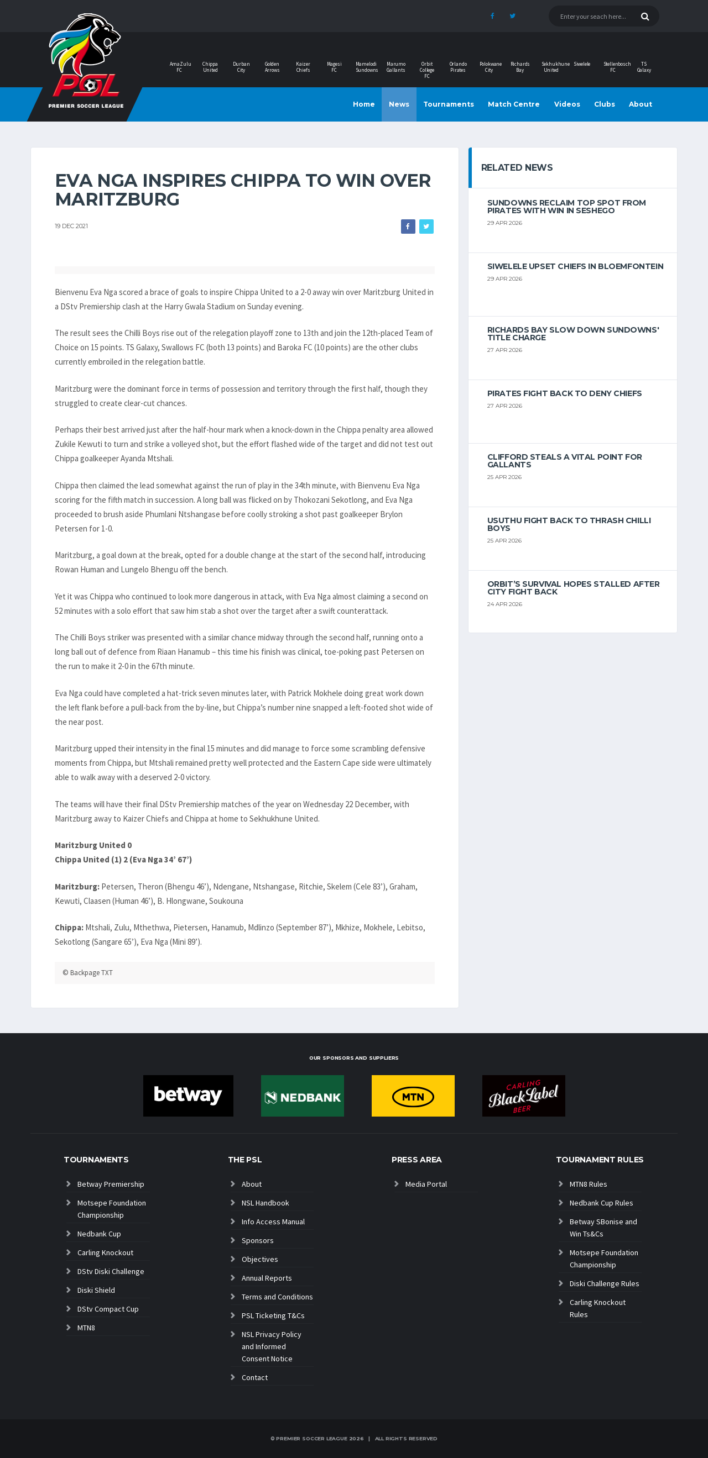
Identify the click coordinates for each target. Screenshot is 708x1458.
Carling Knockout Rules (598, 1308)
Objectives (260, 1259)
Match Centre (514, 104)
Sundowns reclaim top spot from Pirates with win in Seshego (566, 206)
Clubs (604, 104)
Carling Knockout (105, 1252)
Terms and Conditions (277, 1297)
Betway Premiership (110, 1184)
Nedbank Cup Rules (601, 1203)
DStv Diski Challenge (110, 1271)
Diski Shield (96, 1290)
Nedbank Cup (99, 1234)
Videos (567, 104)
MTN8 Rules (588, 1184)
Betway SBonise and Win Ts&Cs (603, 1228)
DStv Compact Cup (108, 1309)
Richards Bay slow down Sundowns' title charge (573, 334)
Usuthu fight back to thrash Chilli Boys (569, 524)
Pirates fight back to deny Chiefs (564, 393)
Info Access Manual (273, 1222)
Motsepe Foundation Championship (111, 1209)
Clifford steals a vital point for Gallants (564, 461)
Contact (255, 1377)
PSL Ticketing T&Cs (273, 1315)
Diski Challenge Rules (604, 1283)
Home (364, 104)
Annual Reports (267, 1278)
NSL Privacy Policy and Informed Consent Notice (271, 1346)
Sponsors (258, 1240)
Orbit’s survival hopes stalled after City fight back (573, 588)
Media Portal (426, 1184)
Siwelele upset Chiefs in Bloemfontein (575, 266)
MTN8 (86, 1328)
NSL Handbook (265, 1203)
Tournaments (448, 104)
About (640, 104)
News (399, 104)
